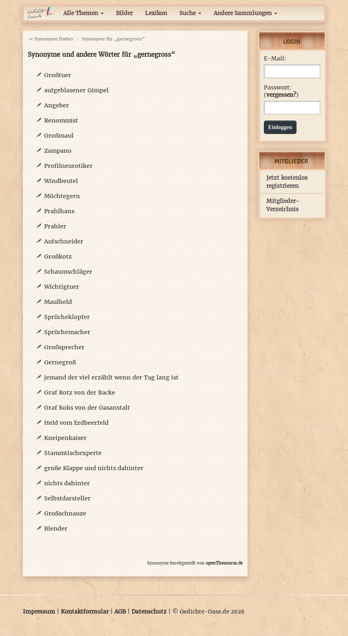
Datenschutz (149, 611)
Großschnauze (65, 513)
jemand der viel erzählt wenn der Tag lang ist (111, 377)
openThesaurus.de (224, 563)
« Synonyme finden (51, 39)
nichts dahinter (67, 483)
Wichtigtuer (61, 286)
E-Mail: (275, 58)
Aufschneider (63, 241)
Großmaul (59, 135)
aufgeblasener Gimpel (76, 90)
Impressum (39, 611)
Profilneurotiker (68, 166)
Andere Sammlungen (245, 13)
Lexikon (156, 13)
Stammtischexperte (73, 453)
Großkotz (58, 256)
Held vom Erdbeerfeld (76, 422)
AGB (120, 611)
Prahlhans (59, 211)
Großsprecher (64, 347)
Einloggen (280, 127)
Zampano (57, 150)
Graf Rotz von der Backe (79, 392)
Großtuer (57, 75)
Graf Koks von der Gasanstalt (87, 407)
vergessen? (281, 94)
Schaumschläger (68, 271)
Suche (190, 13)
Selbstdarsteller (67, 498)
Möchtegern (62, 196)
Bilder (124, 13)
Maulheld (58, 302)
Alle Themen (83, 13)
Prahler (55, 226)
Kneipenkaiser (65, 438)
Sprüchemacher (67, 332)
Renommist (61, 120)
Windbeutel (61, 181)
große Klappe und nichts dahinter (93, 468)
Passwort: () (281, 91)
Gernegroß (60, 362)
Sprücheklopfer (67, 317)
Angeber (56, 105)
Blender (55, 528)
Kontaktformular (85, 611)
